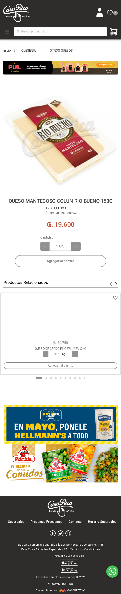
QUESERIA (28, 50)
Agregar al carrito (60, 261)
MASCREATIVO (72, 590)
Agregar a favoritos (60, 295)
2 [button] (46, 378)
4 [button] (56, 378)
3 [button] (51, 378)
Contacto (75, 522)
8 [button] (75, 378)
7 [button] (70, 378)
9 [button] (80, 378)
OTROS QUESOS (61, 50)
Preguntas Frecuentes (46, 522)
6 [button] (65, 378)
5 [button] (60, 378)
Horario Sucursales (102, 522)
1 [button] (39, 378)
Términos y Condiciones (85, 549)
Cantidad (46, 237)
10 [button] (84, 378)
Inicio (7, 50)
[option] (60, 136)
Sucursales (16, 522)
